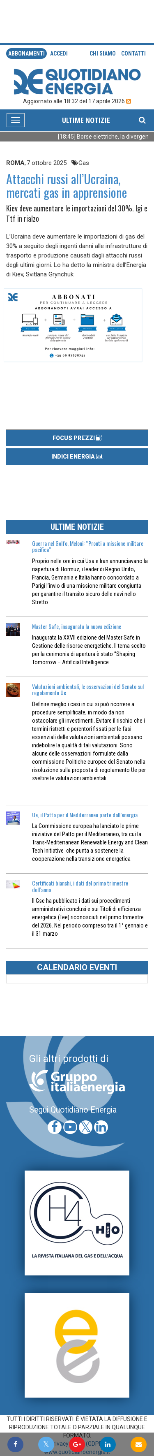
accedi (59, 53)
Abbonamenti (26, 53)
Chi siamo (103, 53)
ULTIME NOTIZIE (86, 120)
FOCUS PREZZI (77, 438)
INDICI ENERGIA (77, 456)
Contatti (133, 53)
